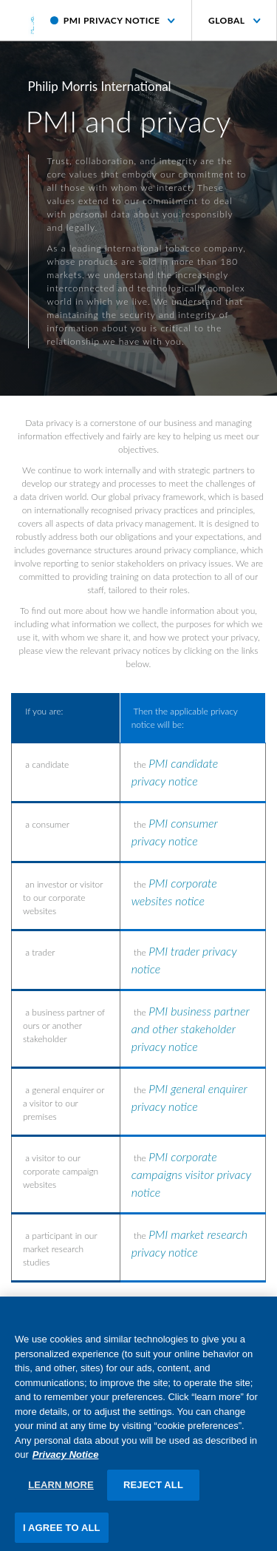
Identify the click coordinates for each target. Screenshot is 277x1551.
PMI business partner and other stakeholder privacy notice (190, 1028)
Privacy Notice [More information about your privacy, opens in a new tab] (66, 1459)
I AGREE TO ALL (61, 1532)
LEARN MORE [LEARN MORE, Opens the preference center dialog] (61, 1489)
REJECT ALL (153, 1489)
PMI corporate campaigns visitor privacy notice (191, 1174)
